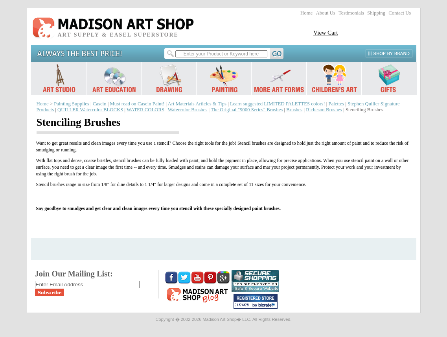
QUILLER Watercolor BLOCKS (90, 109)
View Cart (325, 32)
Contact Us (399, 13)
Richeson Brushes (324, 109)
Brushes (294, 109)
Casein (100, 104)
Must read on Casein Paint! (137, 104)
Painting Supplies (71, 104)
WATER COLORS (145, 109)
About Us (325, 13)
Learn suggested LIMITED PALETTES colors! (277, 104)
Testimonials (351, 13)
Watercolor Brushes (188, 109)
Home (306, 13)
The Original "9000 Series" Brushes (247, 109)
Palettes (336, 104)
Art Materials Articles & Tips (197, 104)
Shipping (376, 13)
